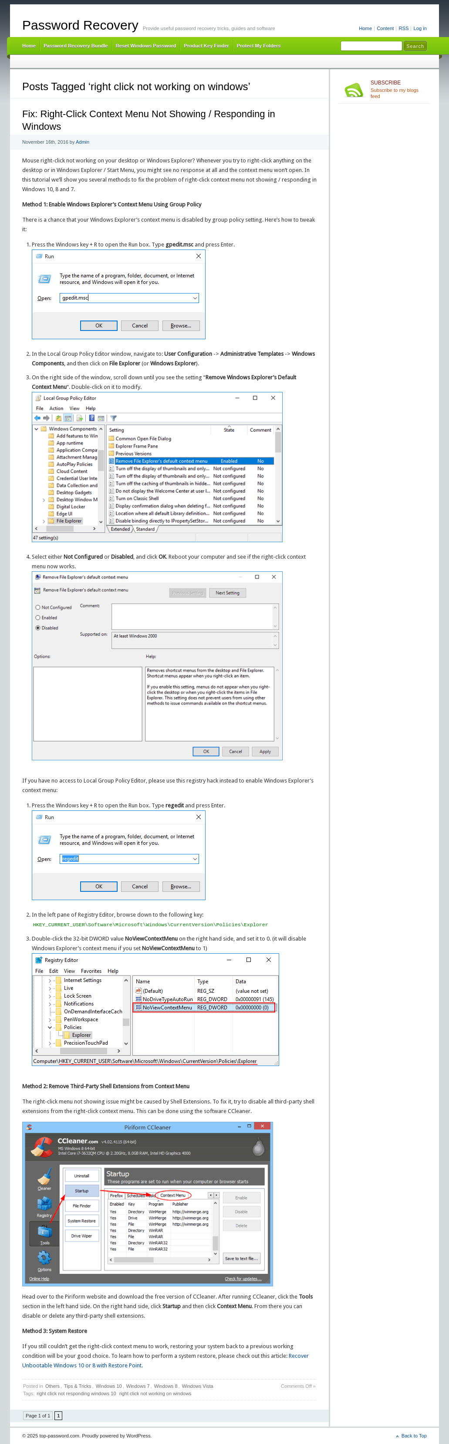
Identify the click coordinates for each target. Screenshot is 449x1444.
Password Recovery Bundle (76, 45)
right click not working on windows (155, 1393)
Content (385, 28)
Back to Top (414, 1435)
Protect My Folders (259, 45)
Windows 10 (109, 1386)
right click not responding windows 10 (76, 1393)
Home (365, 28)
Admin (82, 142)
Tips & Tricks (77, 1386)
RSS (403, 28)
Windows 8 (166, 1386)
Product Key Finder (206, 45)
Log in (420, 28)
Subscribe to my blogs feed (399, 89)
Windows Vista (197, 1386)
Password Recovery (80, 25)
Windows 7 (138, 1386)
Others (52, 1386)
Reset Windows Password (146, 45)
